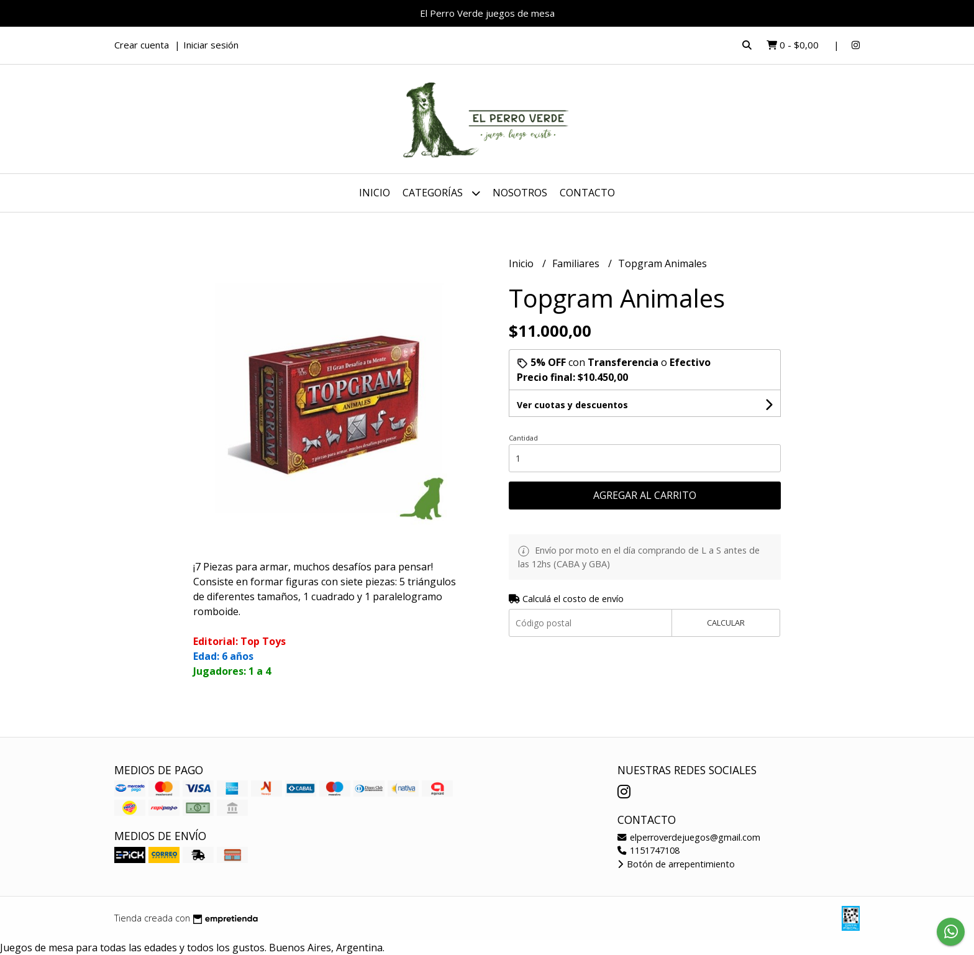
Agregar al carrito (644, 495)
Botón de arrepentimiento (676, 864)
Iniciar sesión (211, 45)
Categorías (441, 193)
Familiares (577, 263)
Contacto (587, 192)
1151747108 (648, 850)
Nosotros (520, 192)
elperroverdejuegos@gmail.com (688, 837)
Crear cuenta (141, 45)
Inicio (374, 192)
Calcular (726, 622)
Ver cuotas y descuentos (572, 405)
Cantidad (523, 437)
